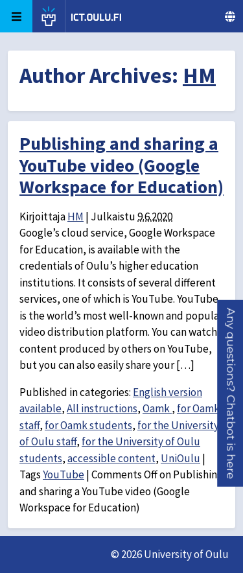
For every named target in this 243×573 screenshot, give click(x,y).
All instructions (102, 408)
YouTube (63, 474)
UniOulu (180, 458)
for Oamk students (88, 425)
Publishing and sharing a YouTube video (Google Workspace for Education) (121, 165)
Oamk (157, 408)
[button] (231, 393)
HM (199, 75)
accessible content (111, 458)
